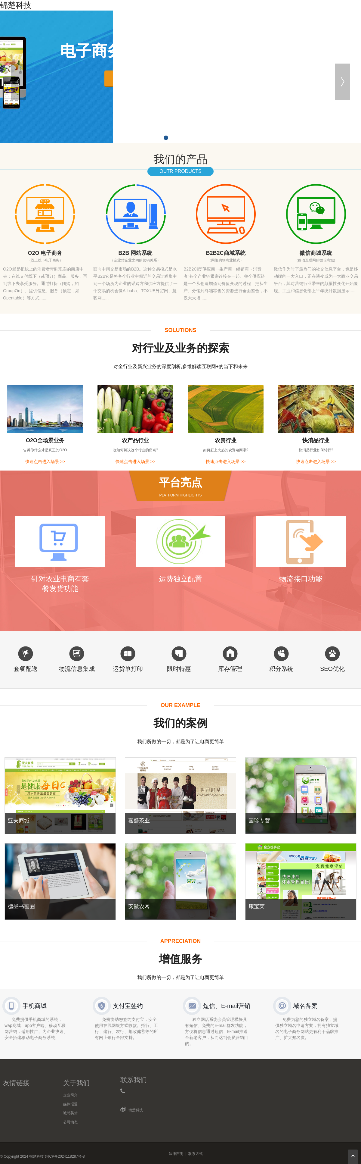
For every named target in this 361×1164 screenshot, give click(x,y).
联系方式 (195, 1154)
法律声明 (176, 1154)
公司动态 (70, 1122)
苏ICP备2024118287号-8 (65, 1156)
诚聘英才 (70, 1113)
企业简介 (70, 1095)
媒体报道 (70, 1104)
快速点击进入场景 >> (45, 461)
